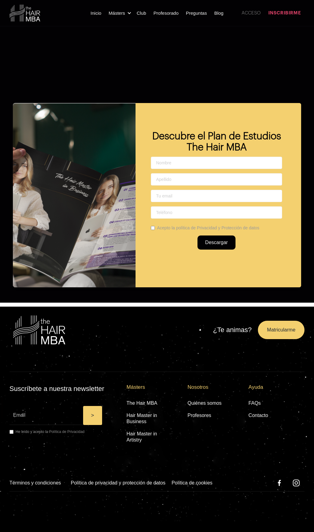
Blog (219, 13)
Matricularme (281, 329)
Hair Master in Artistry (142, 436)
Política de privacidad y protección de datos (118, 482)
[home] (25, 13)
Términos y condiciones (35, 482)
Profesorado (166, 13)
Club (141, 13)
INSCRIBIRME (284, 13)
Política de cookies (191, 482)
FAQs (254, 403)
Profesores (199, 415)
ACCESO (251, 13)
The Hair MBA (142, 403)
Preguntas (196, 13)
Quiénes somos (204, 403)
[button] (119, 13)
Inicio (95, 13)
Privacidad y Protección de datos (228, 227)
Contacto (258, 415)
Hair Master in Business (142, 418)
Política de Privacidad (66, 432)
